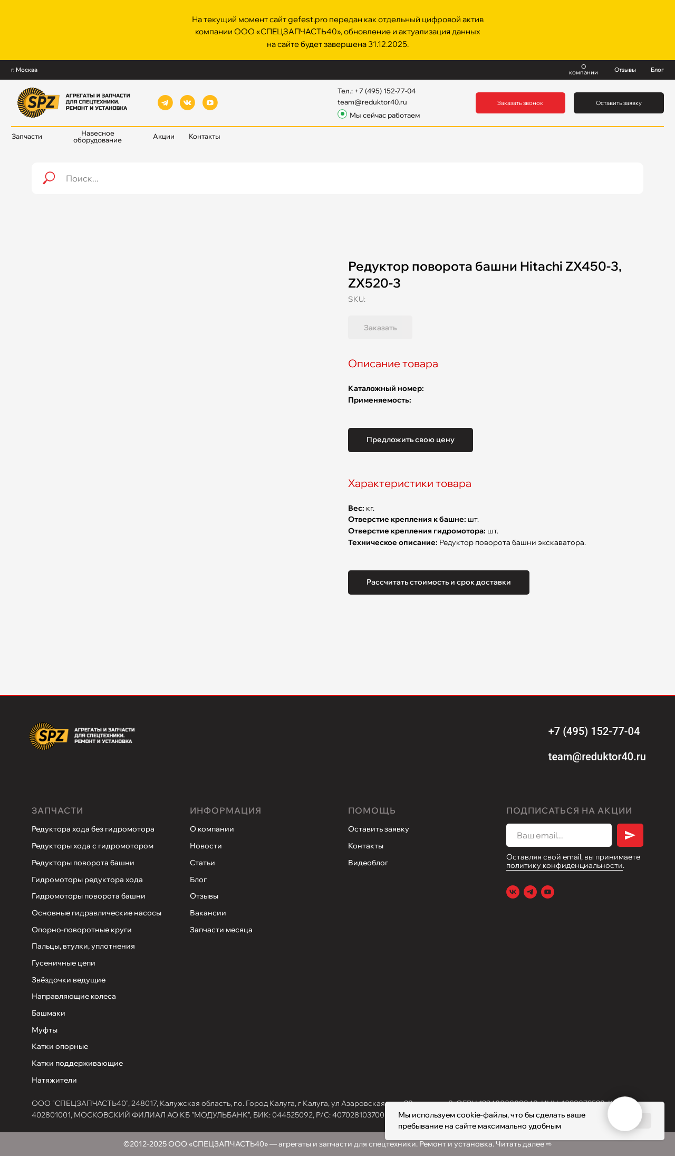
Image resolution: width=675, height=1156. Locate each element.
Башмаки (48, 1013)
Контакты (365, 846)
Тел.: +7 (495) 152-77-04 (377, 91)
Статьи (202, 862)
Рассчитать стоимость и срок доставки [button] (439, 582)
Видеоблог (368, 862)
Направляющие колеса (74, 996)
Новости (206, 846)
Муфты (44, 1030)
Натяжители (54, 1080)
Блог (198, 879)
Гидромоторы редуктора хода (87, 879)
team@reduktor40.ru (372, 102)
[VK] (512, 892)
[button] (521, 103)
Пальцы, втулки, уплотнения (83, 946)
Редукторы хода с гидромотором (92, 846)
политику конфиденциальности (564, 865)
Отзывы (204, 896)
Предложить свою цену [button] (411, 439)
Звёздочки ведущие (68, 980)
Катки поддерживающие (77, 1063)
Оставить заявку (378, 829)
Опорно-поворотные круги (82, 929)
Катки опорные (60, 1046)
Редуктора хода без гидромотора (93, 829)
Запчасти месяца (221, 929)
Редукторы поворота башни (83, 862)
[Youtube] (547, 892)
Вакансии (208, 913)
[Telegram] (530, 892)
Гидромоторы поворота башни (89, 896)
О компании (212, 829)
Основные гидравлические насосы (96, 913)
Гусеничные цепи (63, 963)
